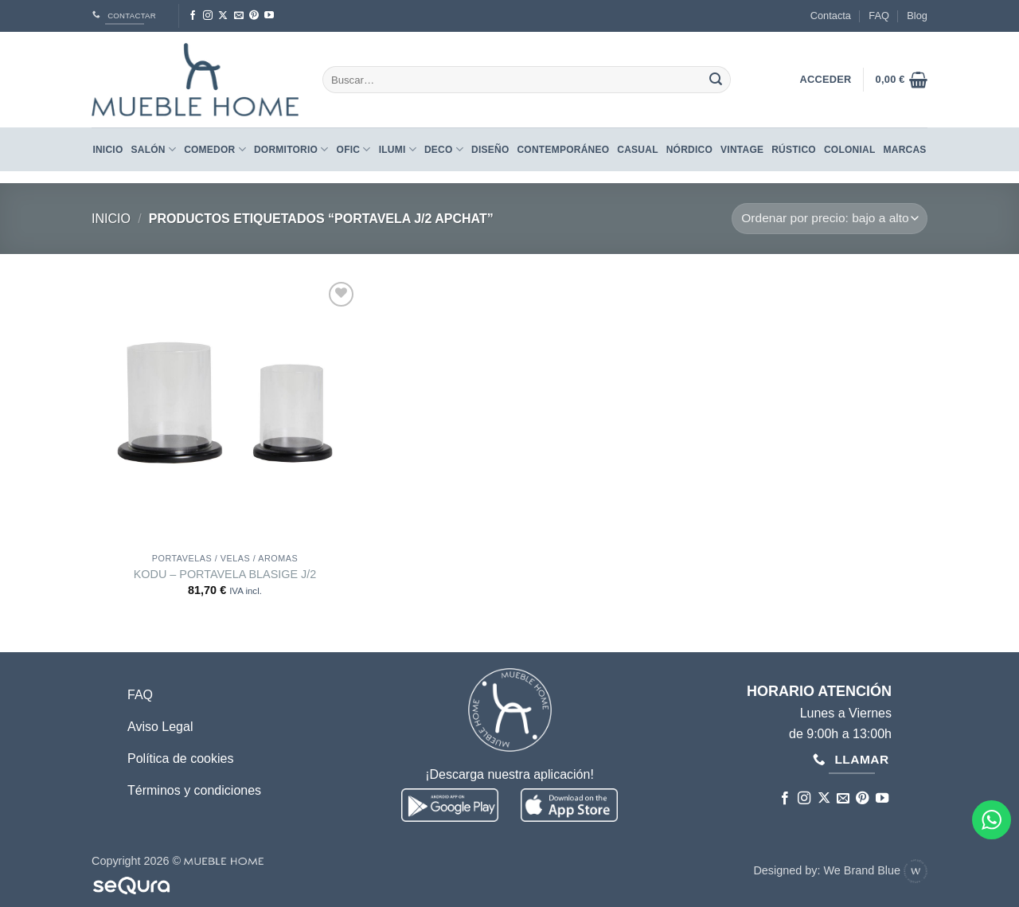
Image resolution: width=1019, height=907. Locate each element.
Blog (917, 16)
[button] (901, 79)
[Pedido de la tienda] (829, 218)
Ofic (354, 149)
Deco (443, 149)
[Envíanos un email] (239, 16)
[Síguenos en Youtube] (269, 16)
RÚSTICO (793, 149)
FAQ (879, 16)
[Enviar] (715, 79)
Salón (154, 149)
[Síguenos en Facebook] (192, 16)
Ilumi (397, 149)
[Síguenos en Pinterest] (254, 16)
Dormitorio (291, 149)
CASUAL (637, 149)
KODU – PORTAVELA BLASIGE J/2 (225, 574)
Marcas (905, 149)
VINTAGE (741, 149)
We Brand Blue (875, 870)
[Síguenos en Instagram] (208, 16)
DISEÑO (490, 149)
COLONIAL (850, 149)
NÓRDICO (689, 149)
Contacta (830, 16)
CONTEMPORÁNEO (563, 149)
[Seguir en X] (223, 16)
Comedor (215, 149)
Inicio (107, 149)
